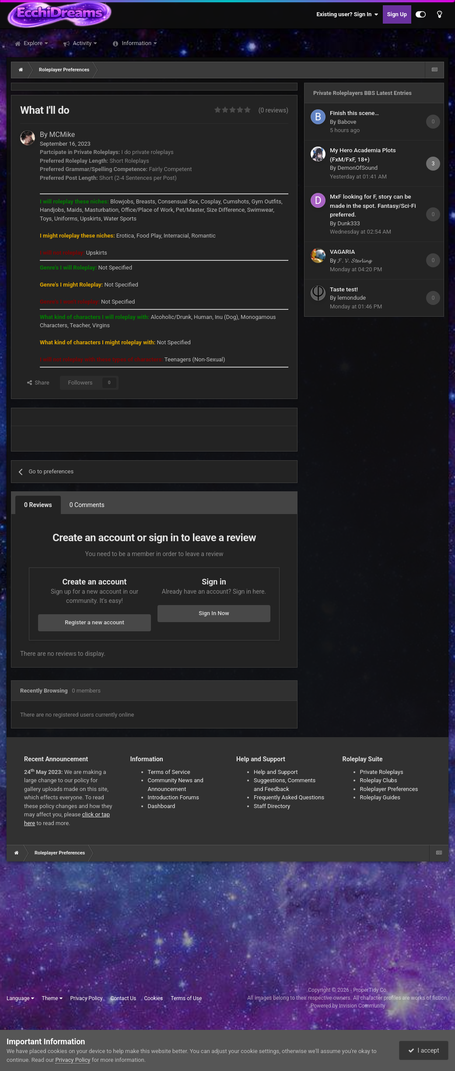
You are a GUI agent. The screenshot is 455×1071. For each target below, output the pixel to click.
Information (136, 43)
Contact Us (123, 998)
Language (20, 998)
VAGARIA (342, 251)
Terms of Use (186, 998)
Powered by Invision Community (348, 1006)
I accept (423, 1050)
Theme (52, 998)
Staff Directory (272, 806)
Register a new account (94, 622)
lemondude (351, 297)
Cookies (153, 998)
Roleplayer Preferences (389, 789)
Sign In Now (214, 613)
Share (38, 382)
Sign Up (397, 14)
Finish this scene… (354, 112)
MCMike (62, 134)
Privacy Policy (86, 998)
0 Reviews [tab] (38, 504)
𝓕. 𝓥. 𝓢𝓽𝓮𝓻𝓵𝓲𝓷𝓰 (354, 260)
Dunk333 (348, 223)
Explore (33, 43)
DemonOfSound (357, 167)
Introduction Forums (173, 797)
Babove (346, 122)
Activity (82, 43)
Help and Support (276, 772)
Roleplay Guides (380, 797)
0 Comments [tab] (87, 504)
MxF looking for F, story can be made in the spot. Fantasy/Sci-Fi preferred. (373, 205)
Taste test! (344, 289)
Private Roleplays (381, 772)
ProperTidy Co (369, 990)
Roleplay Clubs (378, 780)
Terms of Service (169, 772)
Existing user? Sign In (347, 14)
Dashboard (161, 806)
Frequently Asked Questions (289, 797)
